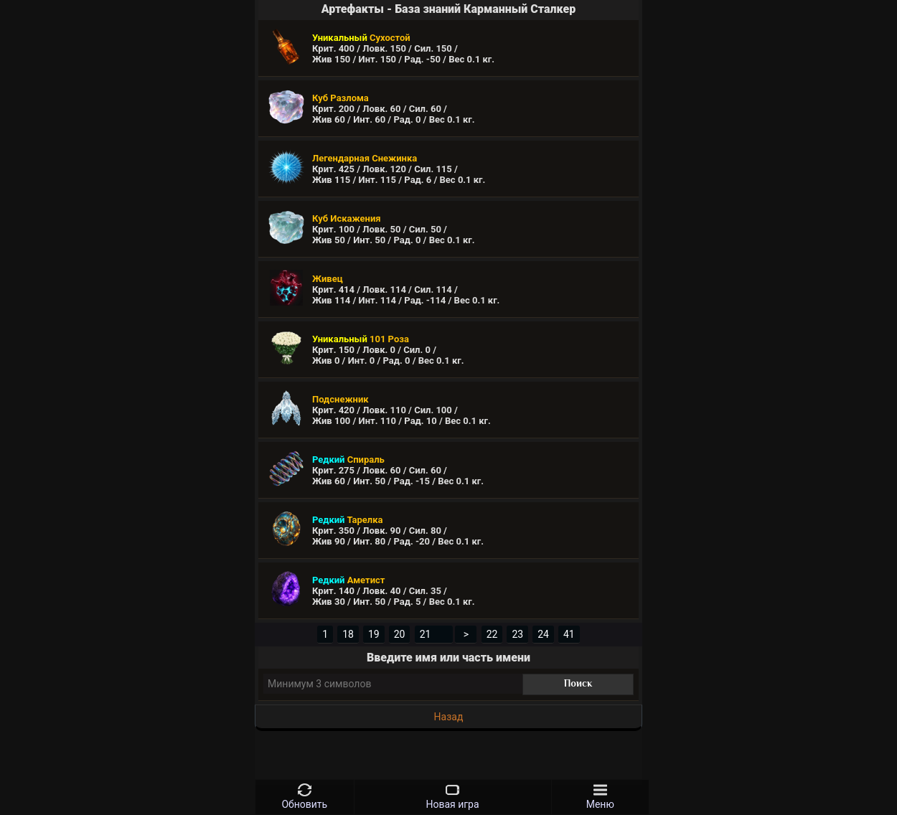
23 (517, 634)
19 (374, 634)
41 (569, 634)
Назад (449, 716)
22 (492, 634)
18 (348, 634)
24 (543, 634)
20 (399, 634)
